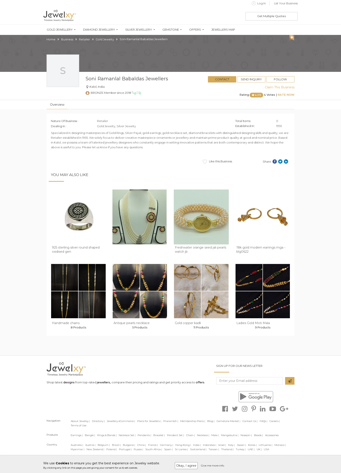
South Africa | (153, 449)
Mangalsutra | (229, 435)
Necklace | (203, 435)
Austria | (90, 445)
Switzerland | (198, 449)
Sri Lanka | (181, 449)
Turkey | (241, 449)
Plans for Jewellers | (149, 421)
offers (200, 382)
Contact (222, 79)
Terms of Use (78, 425)
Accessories (272, 435)
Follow (280, 79)
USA (266, 449)
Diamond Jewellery (99, 29)
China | (141, 445)
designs (69, 382)
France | (153, 445)
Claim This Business (279, 87)
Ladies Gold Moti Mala (253, 323)
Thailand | (227, 449)
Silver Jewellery (138, 29)
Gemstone (170, 29)
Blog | (210, 421)
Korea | (252, 445)
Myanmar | (77, 449)
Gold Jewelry (105, 39)
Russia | (138, 449)
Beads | (258, 435)
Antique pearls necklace (132, 323)
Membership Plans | (192, 421)
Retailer (84, 39)
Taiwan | (214, 449)
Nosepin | (246, 435)
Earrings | (77, 435)
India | (197, 445)
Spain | (168, 449)
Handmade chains (66, 323)
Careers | (274, 421)
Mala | (215, 435)
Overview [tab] (57, 105)
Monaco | (280, 445)
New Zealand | (95, 449)
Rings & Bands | (107, 435)
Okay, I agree (186, 466)
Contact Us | (249, 421)
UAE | (251, 449)
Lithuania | (265, 445)
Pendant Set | (175, 435)
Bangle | (90, 435)
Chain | (190, 435)
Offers (195, 29)
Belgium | (104, 445)
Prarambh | (170, 421)
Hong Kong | (183, 445)
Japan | (241, 445)
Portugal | (125, 449)
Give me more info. (213, 465)
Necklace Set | (127, 435)
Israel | (222, 445)
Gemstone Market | (228, 421)
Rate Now (286, 94)
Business (67, 39)
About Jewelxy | (80, 421)
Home (51, 39)
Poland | (111, 449)
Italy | (231, 445)
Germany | (166, 445)
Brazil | (116, 445)
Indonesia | (209, 445)
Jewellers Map (223, 29)
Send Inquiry (251, 79)
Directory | (98, 421)
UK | (259, 449)
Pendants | (144, 435)
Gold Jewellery (60, 29)
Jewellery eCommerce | (121, 421)
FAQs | (263, 421)
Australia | (77, 445)
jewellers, (104, 382)
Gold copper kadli (188, 323)
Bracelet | (159, 435)
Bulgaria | (129, 445)
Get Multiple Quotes (271, 16)
